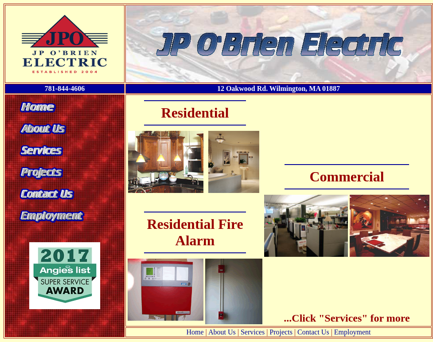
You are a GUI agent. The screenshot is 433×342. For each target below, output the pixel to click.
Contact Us (313, 332)
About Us (222, 332)
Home (195, 332)
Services (253, 332)
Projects (281, 332)
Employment (352, 332)
